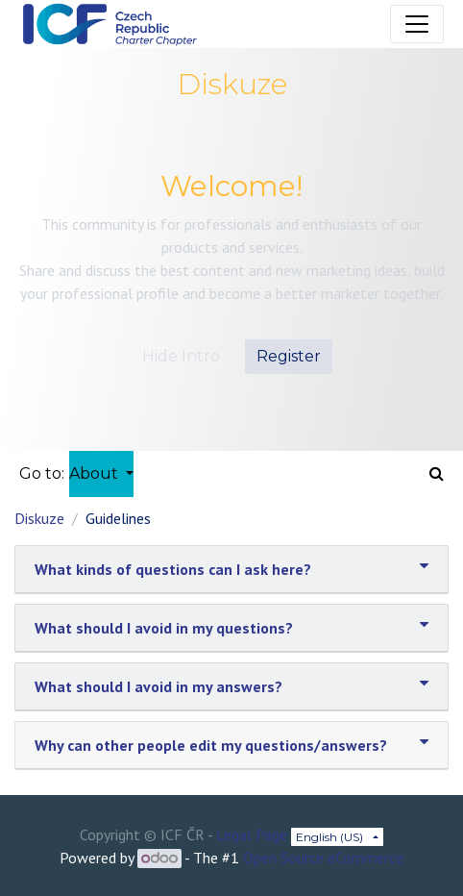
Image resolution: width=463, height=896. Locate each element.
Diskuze (39, 518)
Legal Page (251, 834)
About (95, 473)
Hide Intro (181, 356)
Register (288, 356)
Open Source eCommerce (323, 857)
